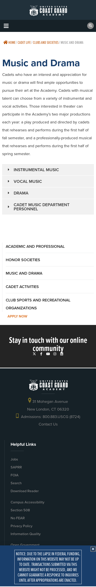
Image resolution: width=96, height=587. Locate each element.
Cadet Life (24, 42)
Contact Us (48, 424)
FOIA (15, 475)
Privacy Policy (21, 525)
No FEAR (18, 518)
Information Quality (26, 533)
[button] (6, 26)
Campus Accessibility (27, 502)
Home (9, 42)
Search (16, 483)
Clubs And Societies (45, 42)
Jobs (14, 459)
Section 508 (20, 510)
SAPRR (16, 467)
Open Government (25, 544)
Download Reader (25, 490)
